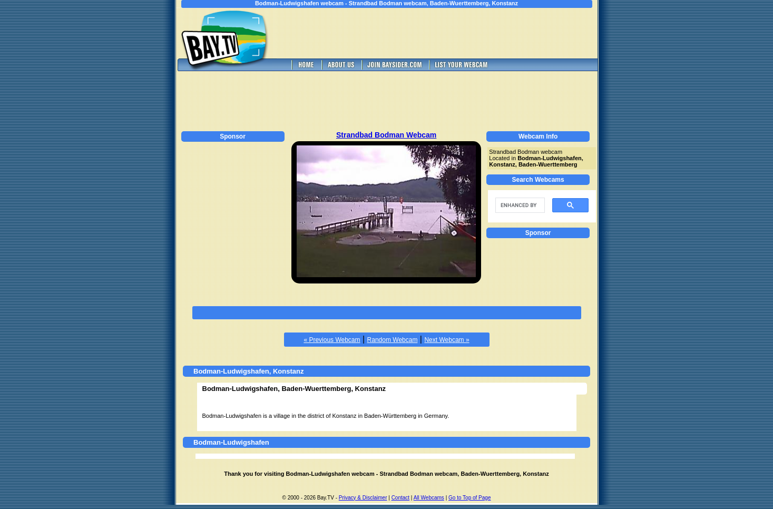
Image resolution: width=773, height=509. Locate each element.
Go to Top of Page (469, 498)
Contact (400, 498)
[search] (519, 205)
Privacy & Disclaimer (363, 498)
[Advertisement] (444, 33)
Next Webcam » (446, 340)
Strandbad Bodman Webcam (386, 135)
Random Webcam (392, 340)
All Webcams (429, 498)
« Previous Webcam (332, 340)
